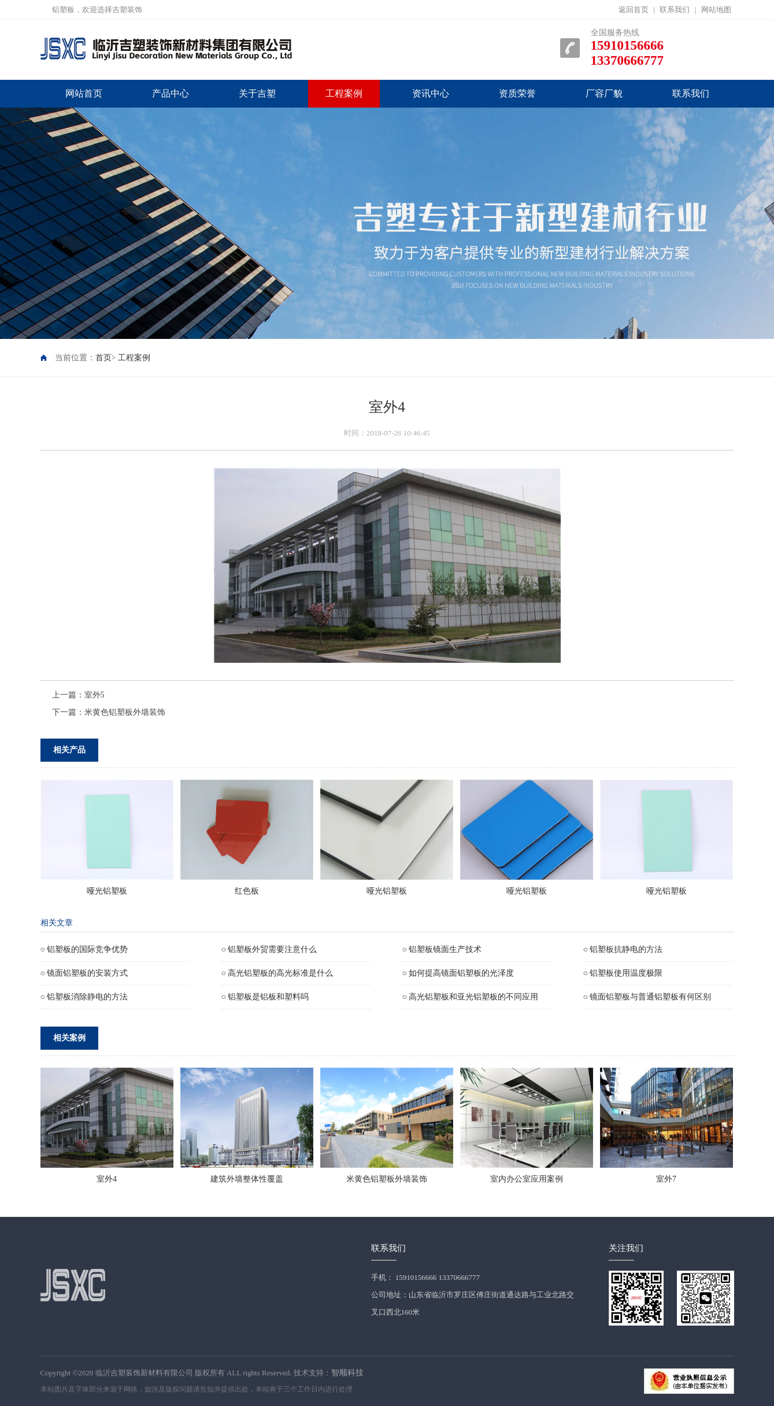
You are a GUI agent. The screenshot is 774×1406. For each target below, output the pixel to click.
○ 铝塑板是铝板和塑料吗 (265, 996)
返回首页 (634, 9)
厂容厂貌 (604, 93)
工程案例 (343, 93)
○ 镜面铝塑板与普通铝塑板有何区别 (647, 996)
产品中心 (170, 93)
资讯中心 (430, 93)
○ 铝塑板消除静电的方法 (84, 996)
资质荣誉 (517, 93)
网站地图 (716, 9)
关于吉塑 (257, 93)
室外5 (94, 695)
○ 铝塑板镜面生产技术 (442, 949)
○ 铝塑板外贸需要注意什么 (269, 949)
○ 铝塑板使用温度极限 (623, 973)
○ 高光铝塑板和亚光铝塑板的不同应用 (470, 996)
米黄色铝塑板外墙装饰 (124, 712)
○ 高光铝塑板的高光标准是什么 (277, 973)
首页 (103, 357)
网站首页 (83, 93)
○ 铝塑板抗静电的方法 (623, 949)
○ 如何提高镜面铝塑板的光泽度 (458, 973)
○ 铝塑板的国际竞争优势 (84, 949)
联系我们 (675, 9)
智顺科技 (347, 1372)
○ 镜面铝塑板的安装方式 (84, 973)
